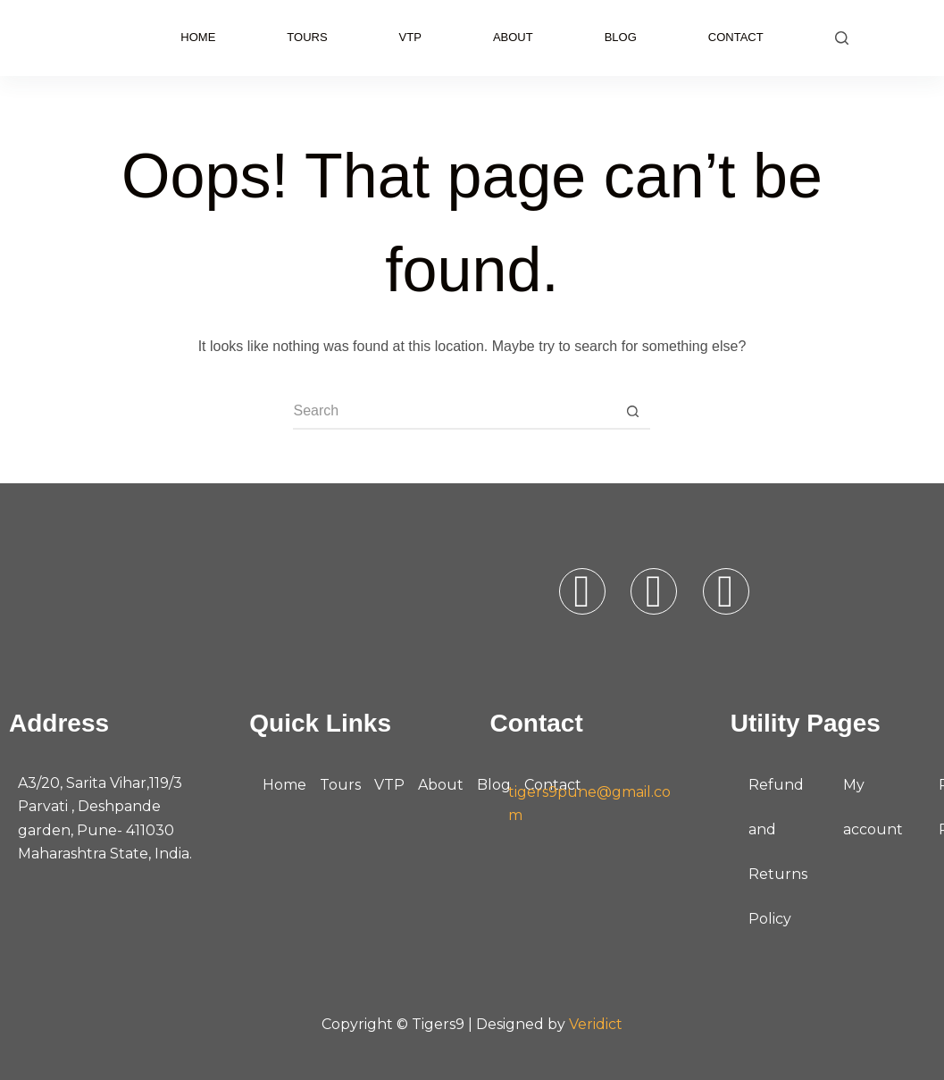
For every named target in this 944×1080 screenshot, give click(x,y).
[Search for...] (453, 412)
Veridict (595, 1024)
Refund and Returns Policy (777, 851)
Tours (307, 37)
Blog (621, 37)
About (513, 37)
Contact (736, 37)
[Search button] (632, 412)
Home (197, 37)
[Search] (841, 38)
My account (873, 807)
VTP (410, 37)
